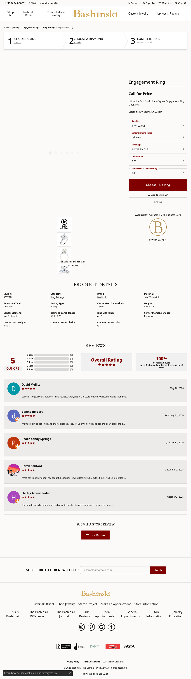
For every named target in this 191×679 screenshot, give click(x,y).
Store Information (146, 604)
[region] (64, 107)
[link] (14, 3)
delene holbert (32, 412)
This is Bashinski (12, 614)
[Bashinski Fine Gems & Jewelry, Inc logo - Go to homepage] (95, 13)
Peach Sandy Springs (36, 439)
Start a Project (87, 604)
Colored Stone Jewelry (56, 13)
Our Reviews (84, 614)
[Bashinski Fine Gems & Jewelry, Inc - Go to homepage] (95, 593)
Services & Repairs (167, 13)
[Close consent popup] (70, 673)
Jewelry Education (176, 614)
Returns (158, 201)
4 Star (30, 358)
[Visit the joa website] (79, 646)
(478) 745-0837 (72, 265)
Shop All (10, 13)
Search (17, 42)
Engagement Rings (31, 27)
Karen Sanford (32, 466)
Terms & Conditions (91, 662)
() (71, 354)
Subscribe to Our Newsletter (52, 570)
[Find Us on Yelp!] (112, 646)
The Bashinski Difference (38, 614)
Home (6, 27)
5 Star (30, 354)
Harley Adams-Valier (36, 493)
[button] (133, 3)
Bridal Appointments (104, 614)
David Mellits (31, 385)
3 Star (30, 362)
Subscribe (158, 570)
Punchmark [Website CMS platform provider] (102, 674)
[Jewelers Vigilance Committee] (95, 646)
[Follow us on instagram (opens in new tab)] (81, 627)
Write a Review (95, 535)
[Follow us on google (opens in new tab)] (101, 627)
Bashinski (102, 297)
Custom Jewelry (138, 13)
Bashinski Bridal (28, 13)
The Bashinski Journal (65, 614)
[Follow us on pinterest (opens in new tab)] (91, 627)
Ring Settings (49, 27)
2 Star (30, 365)
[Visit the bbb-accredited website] (63, 646)
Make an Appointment (116, 604)
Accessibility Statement (113, 662)
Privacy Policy (73, 662)
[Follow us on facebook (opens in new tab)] (111, 627)
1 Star (30, 369)
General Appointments (130, 614)
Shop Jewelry (66, 604)
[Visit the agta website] (129, 646)
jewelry (15, 27)
